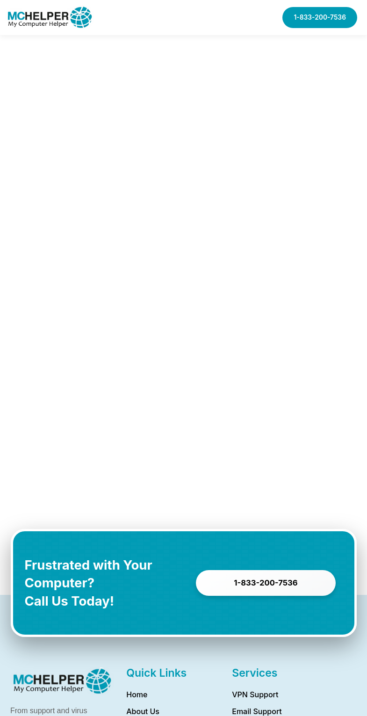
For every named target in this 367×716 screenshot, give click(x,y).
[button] (262, 17)
